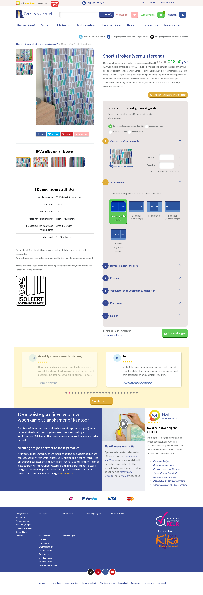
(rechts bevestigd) (172, 219)
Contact (182, 2)
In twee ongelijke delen (118, 247)
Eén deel (136, 215)
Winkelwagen (148, 14)
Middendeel (154, 215)
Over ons (152, 2)
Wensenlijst (122, 14)
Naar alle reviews (101, 401)
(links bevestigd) (136, 219)
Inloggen (172, 14)
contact (124, 476)
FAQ (142, 2)
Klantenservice (167, 2)
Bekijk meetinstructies (120, 447)
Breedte (151, 165)
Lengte (151, 157)
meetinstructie (65, 474)
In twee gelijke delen (118, 218)
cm (178, 157)
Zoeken (106, 14)
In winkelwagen (174, 333)
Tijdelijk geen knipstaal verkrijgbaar (166, 94)
